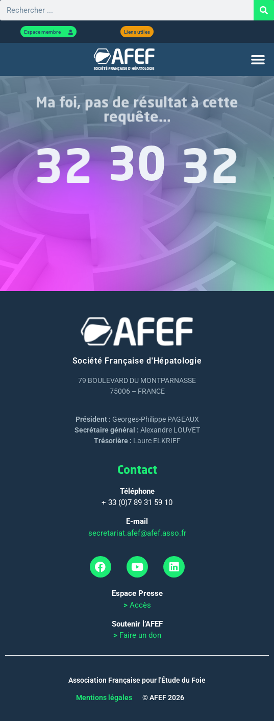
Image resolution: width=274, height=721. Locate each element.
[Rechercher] (264, 10)
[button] (257, 60)
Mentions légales (104, 697)
